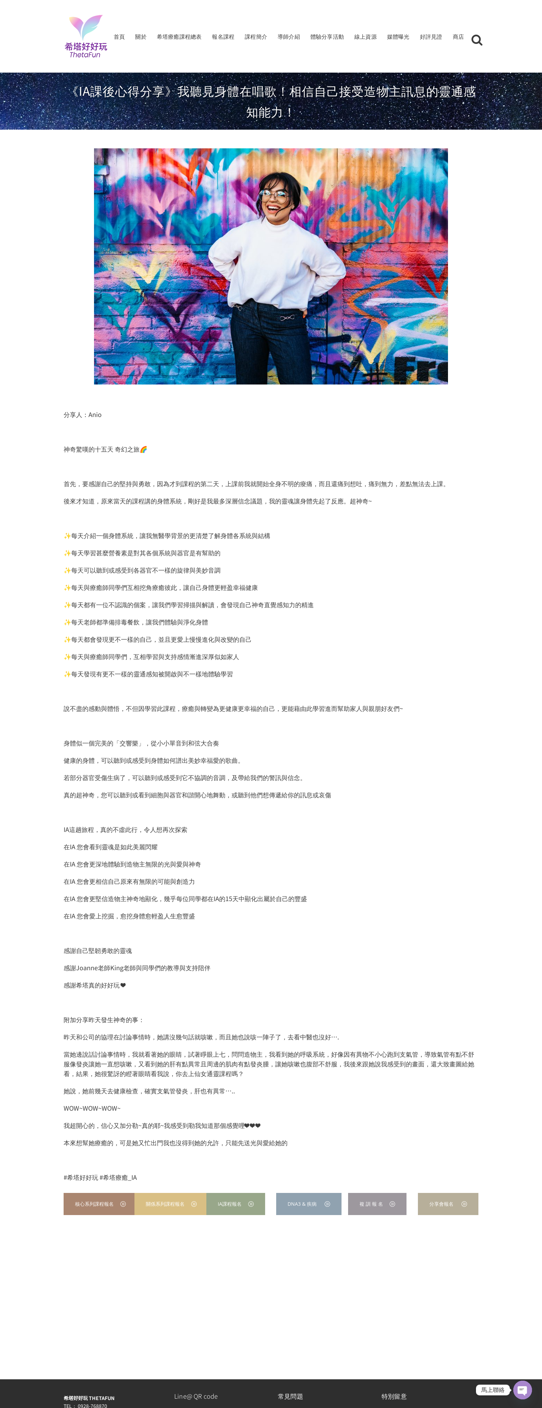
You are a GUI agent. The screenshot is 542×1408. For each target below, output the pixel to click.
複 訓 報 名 (377, 1204)
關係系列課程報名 (171, 1204)
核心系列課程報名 (100, 1204)
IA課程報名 (236, 1204)
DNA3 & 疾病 (309, 1204)
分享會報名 (448, 1204)
